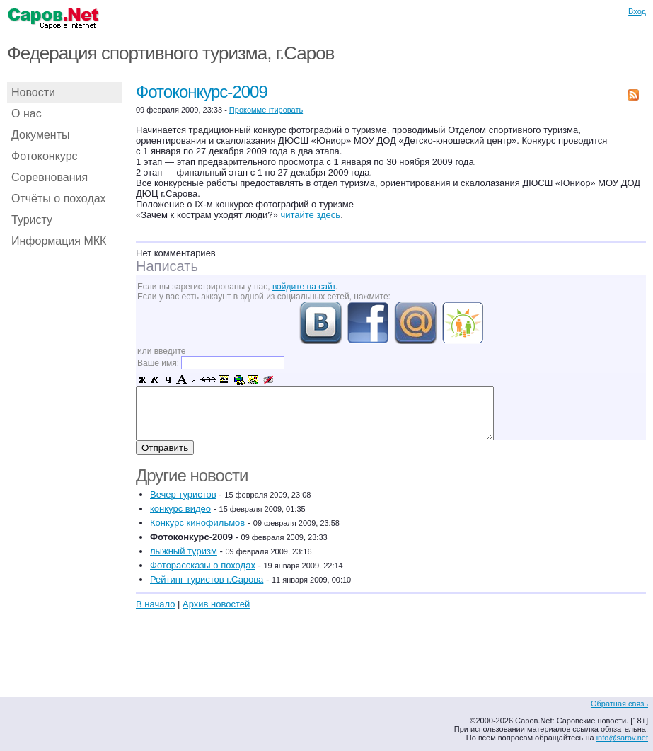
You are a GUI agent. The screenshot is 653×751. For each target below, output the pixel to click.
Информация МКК (58, 241)
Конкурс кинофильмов (197, 522)
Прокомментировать (266, 109)
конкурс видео (180, 508)
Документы (40, 135)
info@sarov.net (622, 737)
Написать (167, 266)
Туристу (31, 220)
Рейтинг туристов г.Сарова (206, 579)
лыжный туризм (183, 551)
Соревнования (49, 177)
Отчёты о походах (58, 199)
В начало (155, 604)
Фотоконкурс (44, 156)
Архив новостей (216, 604)
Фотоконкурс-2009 (201, 91)
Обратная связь (619, 703)
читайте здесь (310, 215)
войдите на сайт (303, 287)
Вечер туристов (183, 494)
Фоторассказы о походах (202, 565)
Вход (637, 11)
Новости (33, 92)
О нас (26, 114)
